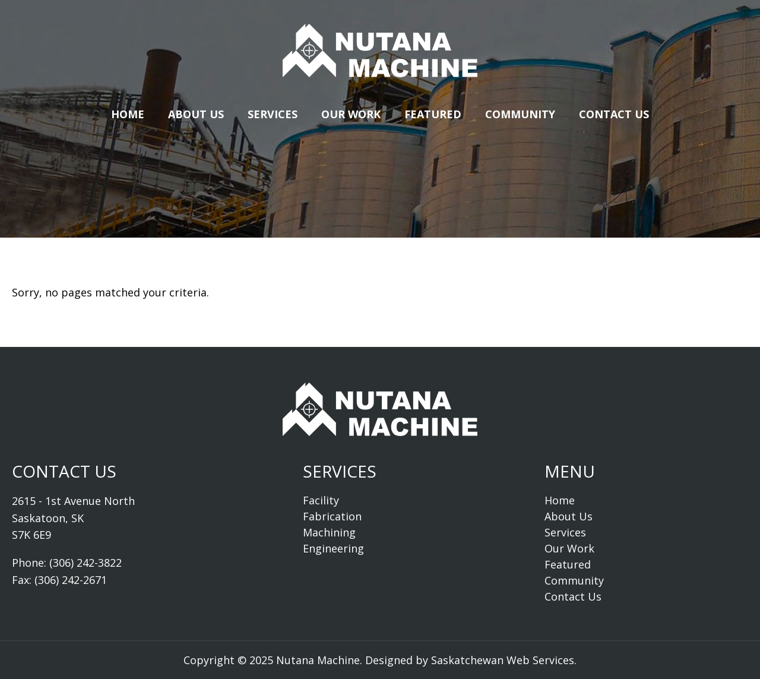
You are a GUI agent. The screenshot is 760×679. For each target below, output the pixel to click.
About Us (196, 114)
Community (520, 114)
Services (272, 114)
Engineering (333, 548)
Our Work (351, 114)
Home (127, 114)
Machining (329, 532)
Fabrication (332, 516)
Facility (321, 500)
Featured (432, 114)
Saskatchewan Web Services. (504, 660)
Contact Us (614, 114)
